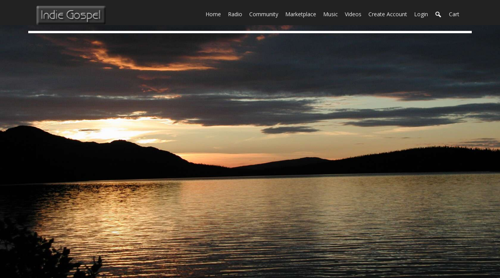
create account (387, 14)
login (421, 14)
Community (265, 13)
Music (332, 13)
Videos (355, 13)
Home (214, 13)
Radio (237, 13)
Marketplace (302, 13)
